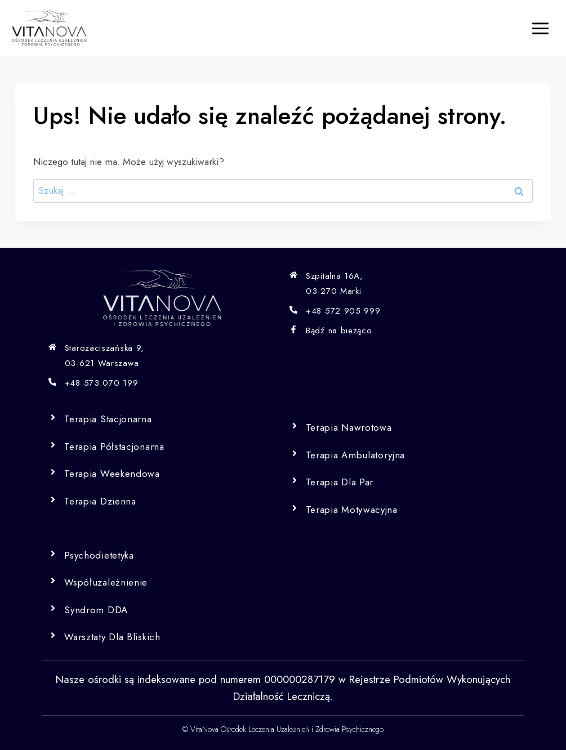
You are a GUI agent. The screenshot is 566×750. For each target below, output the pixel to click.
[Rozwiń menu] (540, 28)
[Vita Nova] (49, 28)
